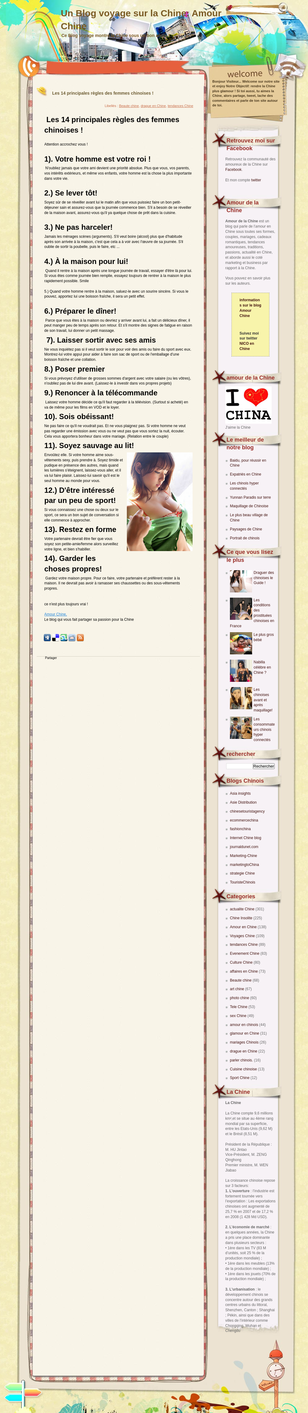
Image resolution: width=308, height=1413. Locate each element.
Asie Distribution (243, 802)
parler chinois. (242, 1060)
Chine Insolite (241, 918)
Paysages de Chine (246, 529)
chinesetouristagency (247, 811)
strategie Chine (242, 873)
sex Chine (239, 1016)
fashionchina (240, 829)
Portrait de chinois (245, 538)
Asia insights (240, 793)
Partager (51, 658)
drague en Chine (244, 1051)
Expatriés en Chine (245, 474)
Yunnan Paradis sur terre (250, 497)
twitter (256, 180)
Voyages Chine (243, 936)
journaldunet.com (244, 847)
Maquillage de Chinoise (249, 506)
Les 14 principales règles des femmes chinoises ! (102, 93)
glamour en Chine (245, 1033)
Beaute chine (241, 980)
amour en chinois (244, 1025)
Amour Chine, (55, 614)
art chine (237, 989)
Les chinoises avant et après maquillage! (263, 699)
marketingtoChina (244, 865)
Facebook (233, 169)
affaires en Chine (244, 971)
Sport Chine (240, 1078)
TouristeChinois (242, 882)
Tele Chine (239, 1007)
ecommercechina (244, 820)
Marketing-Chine (243, 856)
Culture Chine (242, 962)
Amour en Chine (244, 927)
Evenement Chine (245, 953)
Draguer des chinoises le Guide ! (264, 578)
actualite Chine (243, 909)
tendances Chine (244, 944)
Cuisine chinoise (244, 1069)
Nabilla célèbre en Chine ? (262, 667)
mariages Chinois (245, 1042)
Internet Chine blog (245, 838)
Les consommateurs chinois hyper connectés (264, 729)
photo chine (240, 998)
